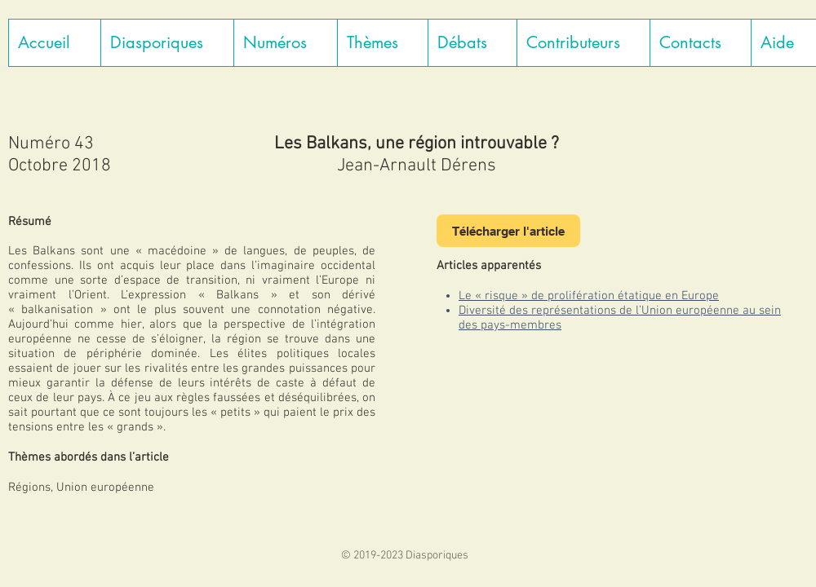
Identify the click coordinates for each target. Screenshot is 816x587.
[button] (166, 43)
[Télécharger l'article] (508, 230)
